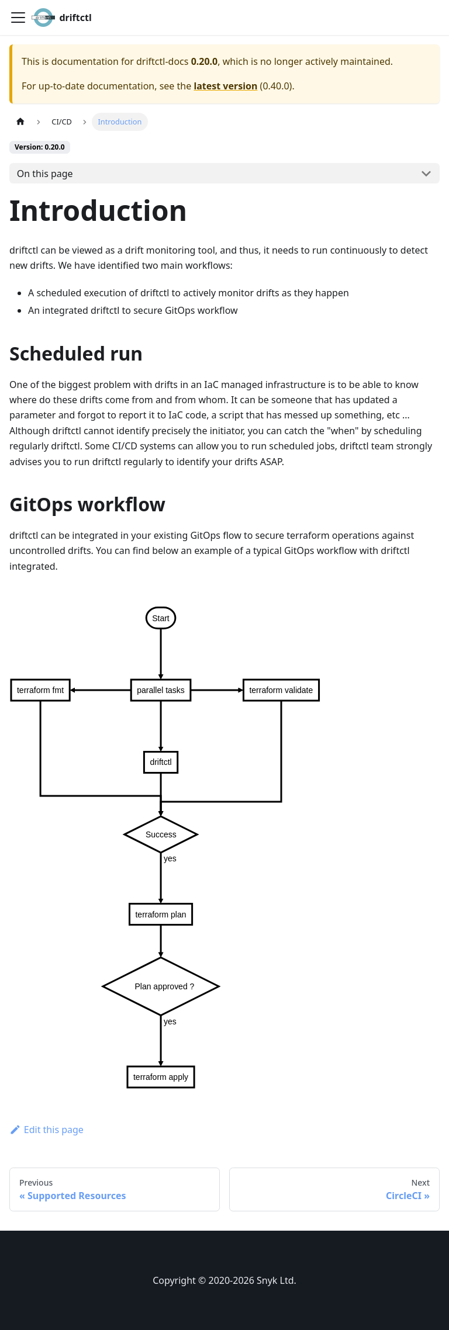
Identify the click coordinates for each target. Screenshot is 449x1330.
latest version (225, 85)
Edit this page (46, 1129)
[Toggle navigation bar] (18, 17)
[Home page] (20, 122)
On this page (45, 173)
